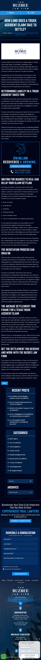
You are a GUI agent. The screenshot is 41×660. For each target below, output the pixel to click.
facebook (16, 651)
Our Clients (35, 580)
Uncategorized (15, 467)
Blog (9, 33)
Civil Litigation (15, 447)
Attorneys (10, 580)
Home (5, 33)
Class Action (15, 451)
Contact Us (21, 582)
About (4, 580)
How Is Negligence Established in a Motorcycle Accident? (21, 415)
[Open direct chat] (36, 639)
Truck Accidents (16, 463)
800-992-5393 (22, 172)
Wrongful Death (16, 471)
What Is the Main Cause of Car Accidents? (22, 409)
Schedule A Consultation (20, 166)
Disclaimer (6, 566)
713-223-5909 (22, 625)
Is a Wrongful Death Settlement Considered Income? (19, 422)
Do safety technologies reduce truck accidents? (19, 397)
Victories (27, 580)
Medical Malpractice (17, 455)
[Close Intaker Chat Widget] (39, 639)
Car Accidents (15, 443)
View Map (20, 621)
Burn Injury (14, 439)
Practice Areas (19, 580)
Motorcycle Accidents (18, 459)
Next (4, 383)
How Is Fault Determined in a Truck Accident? (21, 403)
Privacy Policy (14, 567)
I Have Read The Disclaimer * (13, 569)
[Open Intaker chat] (21, 659)
